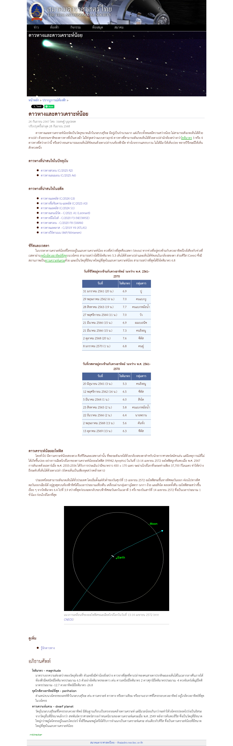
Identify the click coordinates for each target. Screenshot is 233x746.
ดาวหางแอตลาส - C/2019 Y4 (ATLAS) (64, 228)
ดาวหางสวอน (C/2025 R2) (57, 171)
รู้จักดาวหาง (48, 648)
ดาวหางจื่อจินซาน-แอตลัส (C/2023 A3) (64, 204)
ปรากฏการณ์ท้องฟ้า (54, 100)
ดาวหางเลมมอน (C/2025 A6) (58, 176)
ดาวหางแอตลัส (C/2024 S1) (58, 208)
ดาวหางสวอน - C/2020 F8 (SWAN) (62, 223)
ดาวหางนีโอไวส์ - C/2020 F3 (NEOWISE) (65, 218)
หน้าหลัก (34, 100)
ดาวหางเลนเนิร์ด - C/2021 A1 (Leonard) (65, 213)
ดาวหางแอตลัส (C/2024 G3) (58, 199)
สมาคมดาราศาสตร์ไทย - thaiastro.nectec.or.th (116, 742)
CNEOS (68, 620)
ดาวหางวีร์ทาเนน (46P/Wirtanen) (61, 233)
